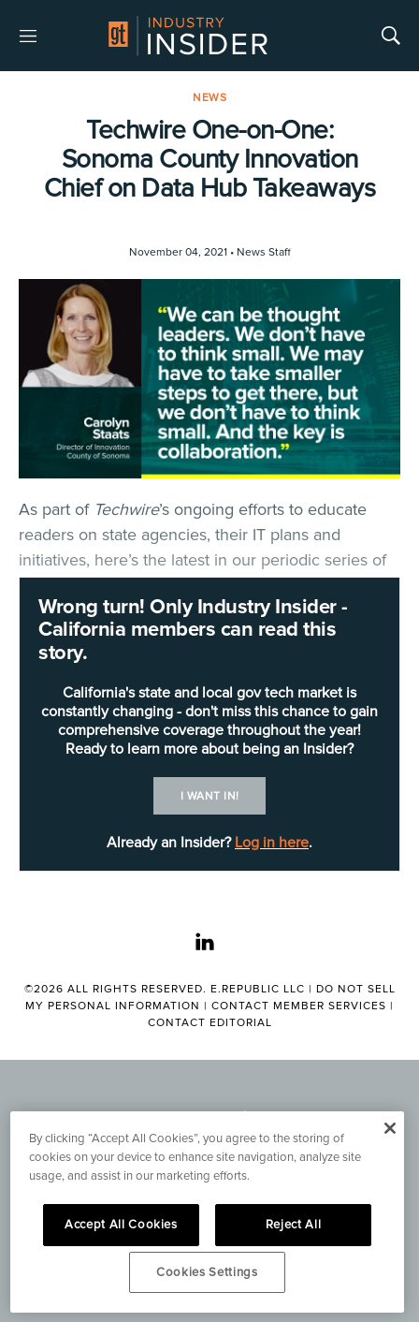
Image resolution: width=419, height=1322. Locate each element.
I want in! (210, 796)
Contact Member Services (298, 1006)
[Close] (389, 1128)
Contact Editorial (210, 1023)
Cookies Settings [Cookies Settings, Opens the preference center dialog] (207, 1272)
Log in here (272, 842)
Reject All (294, 1224)
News (209, 98)
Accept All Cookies (121, 1224)
